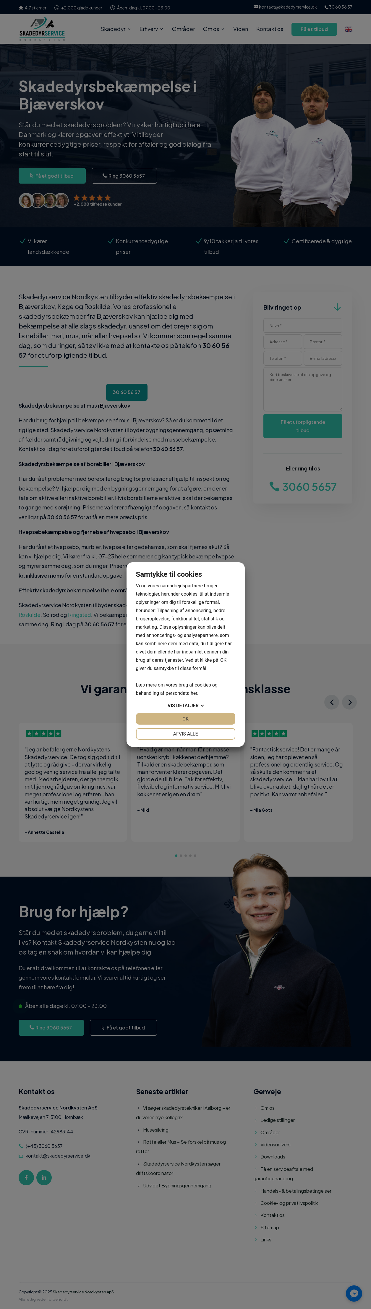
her (194, 693)
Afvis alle (185, 734)
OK (185, 719)
